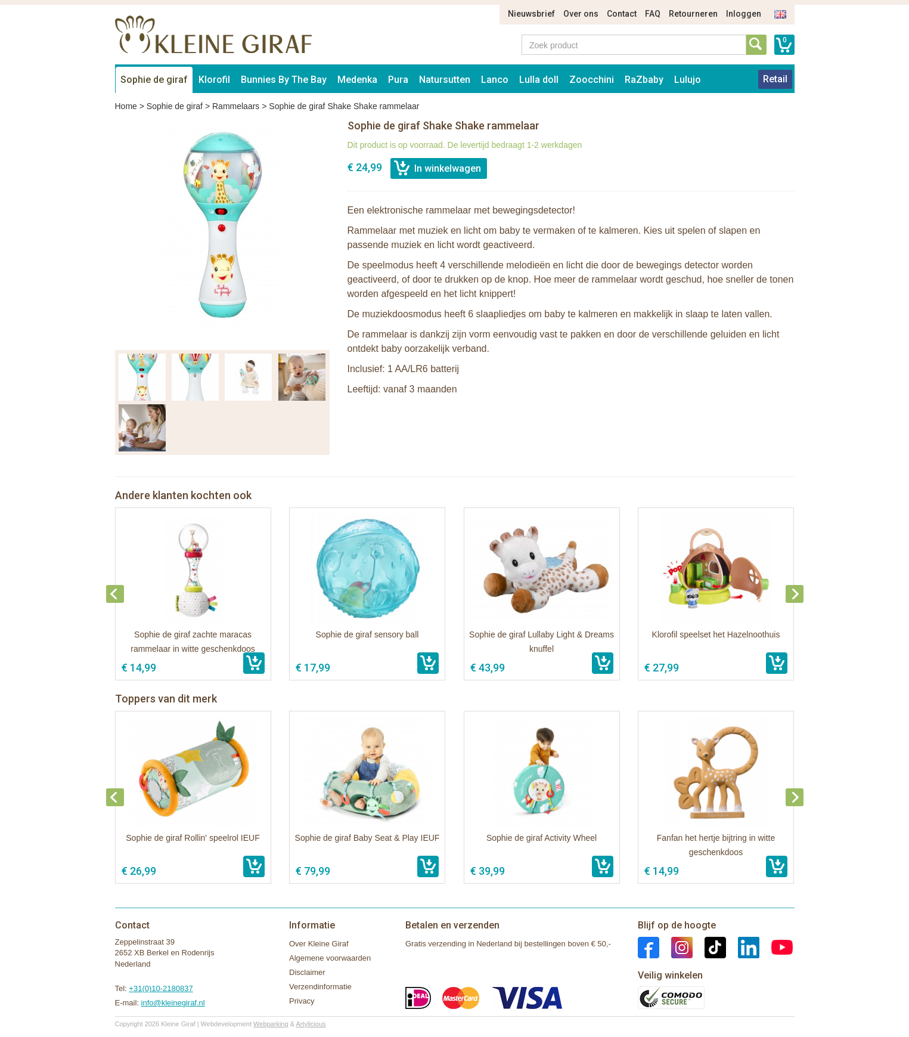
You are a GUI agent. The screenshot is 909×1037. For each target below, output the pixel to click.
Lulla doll (539, 79)
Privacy (302, 1000)
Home (126, 106)
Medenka (357, 79)
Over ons (580, 13)
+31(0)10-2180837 (161, 988)
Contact (622, 13)
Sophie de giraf (154, 79)
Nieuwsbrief (531, 13)
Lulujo (687, 79)
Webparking (270, 1023)
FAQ (652, 13)
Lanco (494, 79)
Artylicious (310, 1023)
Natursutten (444, 79)
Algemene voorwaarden (330, 958)
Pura (398, 79)
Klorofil (214, 79)
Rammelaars (235, 106)
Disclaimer (307, 972)
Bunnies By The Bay (284, 79)
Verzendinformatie (320, 986)
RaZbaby (644, 79)
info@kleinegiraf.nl (173, 1002)
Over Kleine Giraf (319, 943)
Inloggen (743, 13)
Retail (775, 79)
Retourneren (693, 13)
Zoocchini (591, 79)
